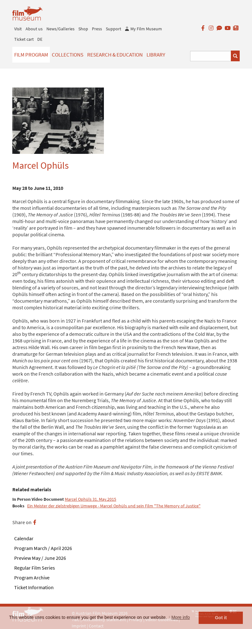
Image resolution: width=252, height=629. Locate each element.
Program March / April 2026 (43, 548)
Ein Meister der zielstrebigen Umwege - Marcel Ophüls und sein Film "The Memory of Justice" (114, 506)
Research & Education (115, 54)
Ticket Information (34, 587)
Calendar (23, 538)
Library (156, 54)
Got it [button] (221, 617)
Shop (83, 29)
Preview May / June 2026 (40, 558)
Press (97, 29)
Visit (18, 29)
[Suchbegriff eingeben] (210, 56)
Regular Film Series (34, 568)
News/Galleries (60, 29)
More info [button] (180, 617)
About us (34, 29)
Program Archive (32, 577)
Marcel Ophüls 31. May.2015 (90, 499)
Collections (67, 54)
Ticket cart (24, 39)
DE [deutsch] (39, 39)
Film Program (31, 54)
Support (113, 29)
